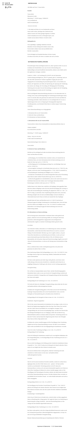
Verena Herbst (58, 426)
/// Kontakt (7, 4)
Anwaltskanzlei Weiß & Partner (55, 418)
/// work (6, 3)
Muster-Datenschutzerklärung (35, 418)
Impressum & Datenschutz (43, 426)
